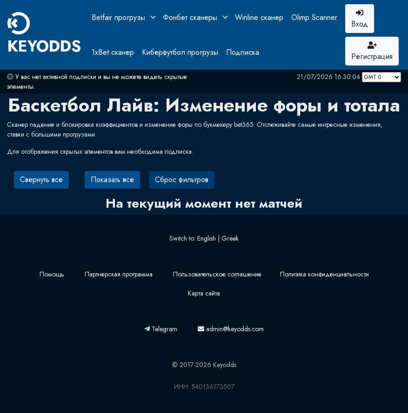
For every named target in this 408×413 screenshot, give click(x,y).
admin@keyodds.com (231, 329)
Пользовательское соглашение (217, 274)
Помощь (52, 274)
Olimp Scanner (314, 17)
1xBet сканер (113, 52)
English (206, 238)
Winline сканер (259, 17)
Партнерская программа (119, 274)
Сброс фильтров (181, 179)
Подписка (242, 52)
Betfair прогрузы (119, 17)
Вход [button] (359, 19)
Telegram (160, 329)
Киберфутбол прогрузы (180, 52)
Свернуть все (41, 179)
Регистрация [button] (372, 51)
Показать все (112, 179)
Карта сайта (204, 293)
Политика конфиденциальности (324, 274)
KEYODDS (44, 35)
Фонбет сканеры (191, 17)
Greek (230, 238)
